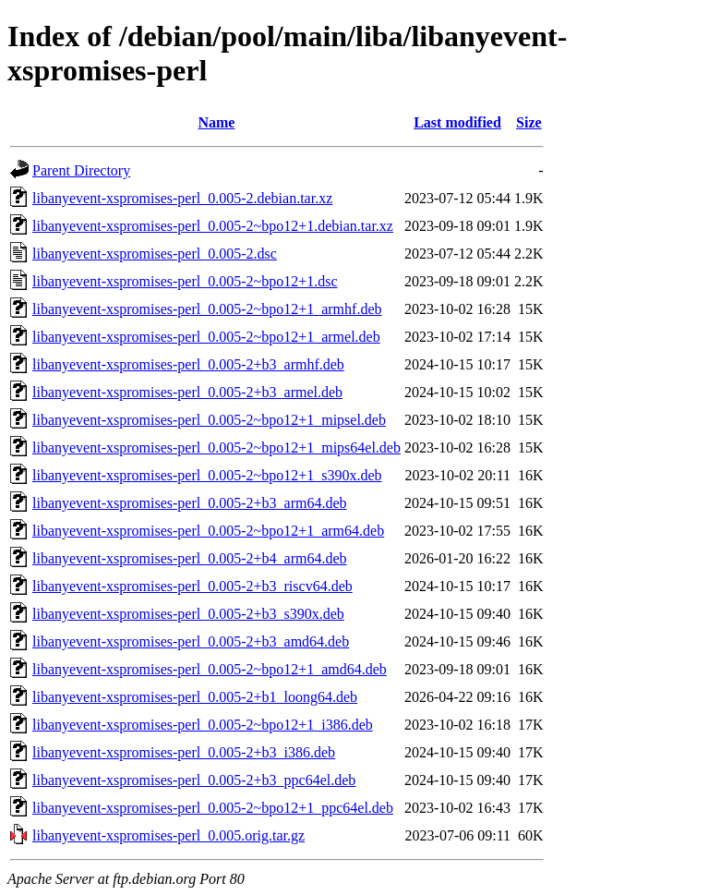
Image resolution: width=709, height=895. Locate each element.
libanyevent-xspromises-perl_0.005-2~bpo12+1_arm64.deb (208, 530)
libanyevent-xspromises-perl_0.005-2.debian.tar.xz (182, 198)
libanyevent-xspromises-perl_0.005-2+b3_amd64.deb (190, 641)
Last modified (457, 122)
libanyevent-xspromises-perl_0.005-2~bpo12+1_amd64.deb (209, 669)
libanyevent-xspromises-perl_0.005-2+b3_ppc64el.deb (193, 780)
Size (529, 122)
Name (216, 122)
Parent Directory (81, 170)
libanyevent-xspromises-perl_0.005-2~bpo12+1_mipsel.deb (209, 420)
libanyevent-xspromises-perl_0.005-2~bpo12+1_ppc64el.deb (212, 808)
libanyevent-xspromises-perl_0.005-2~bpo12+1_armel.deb (206, 337)
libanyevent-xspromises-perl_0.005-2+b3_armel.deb (187, 392)
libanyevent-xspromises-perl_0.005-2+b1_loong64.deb (194, 697)
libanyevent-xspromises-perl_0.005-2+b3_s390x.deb (188, 614)
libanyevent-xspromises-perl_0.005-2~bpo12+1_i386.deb (202, 724)
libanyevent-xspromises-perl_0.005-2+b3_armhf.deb (188, 364)
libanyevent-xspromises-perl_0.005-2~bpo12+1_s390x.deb (207, 475)
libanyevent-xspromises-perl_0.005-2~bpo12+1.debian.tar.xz (212, 226)
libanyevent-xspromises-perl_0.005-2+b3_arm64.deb (189, 503)
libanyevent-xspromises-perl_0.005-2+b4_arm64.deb (189, 558)
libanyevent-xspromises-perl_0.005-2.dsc (154, 253)
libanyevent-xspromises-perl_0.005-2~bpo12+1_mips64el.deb (216, 447)
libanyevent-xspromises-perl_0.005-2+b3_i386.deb (183, 752)
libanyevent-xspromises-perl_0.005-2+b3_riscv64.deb (192, 586)
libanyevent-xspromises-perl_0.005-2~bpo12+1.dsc (185, 281)
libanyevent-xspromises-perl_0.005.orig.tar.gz (168, 835)
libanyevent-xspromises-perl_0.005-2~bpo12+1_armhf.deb (206, 309)
